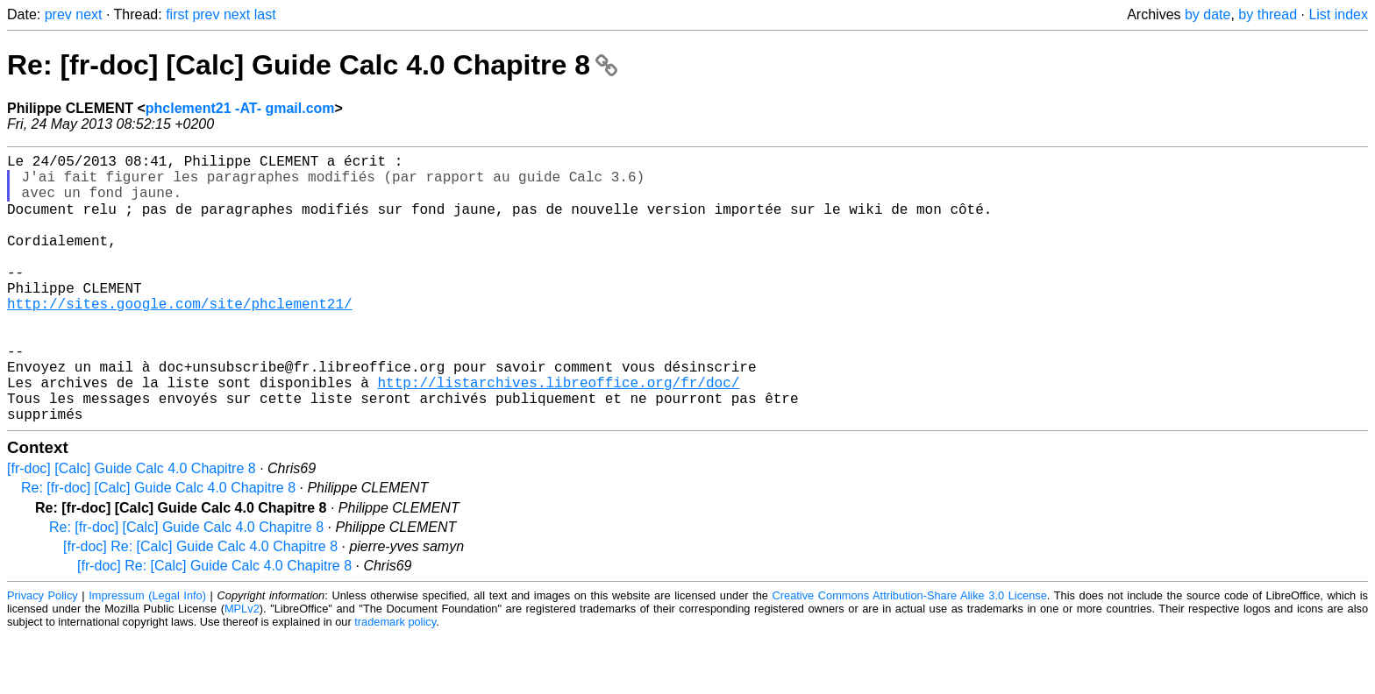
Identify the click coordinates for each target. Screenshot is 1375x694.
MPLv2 (242, 667)
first (177, 14)
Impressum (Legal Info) (147, 654)
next (88, 14)
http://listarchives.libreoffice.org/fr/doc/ (558, 433)
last (265, 14)
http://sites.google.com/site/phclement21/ (180, 337)
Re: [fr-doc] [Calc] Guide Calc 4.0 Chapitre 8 (312, 65)
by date (1207, 14)
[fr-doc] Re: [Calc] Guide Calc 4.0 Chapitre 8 (200, 605)
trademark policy (395, 680)
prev (58, 14)
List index (1338, 14)
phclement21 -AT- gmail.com (240, 108)
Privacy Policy (42, 654)
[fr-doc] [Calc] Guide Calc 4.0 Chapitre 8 (131, 527)
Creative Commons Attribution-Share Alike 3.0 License (910, 654)
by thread (1267, 14)
